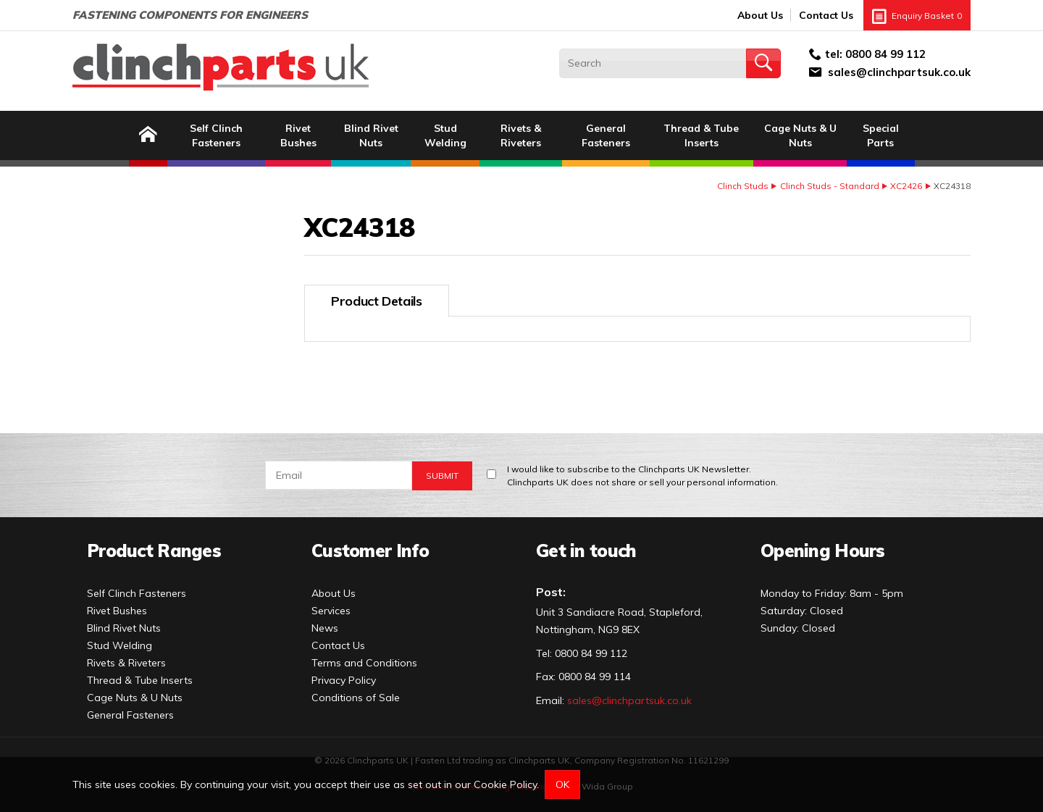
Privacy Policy (343, 680)
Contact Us (826, 15)
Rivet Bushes (298, 135)
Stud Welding (445, 135)
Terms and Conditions (364, 662)
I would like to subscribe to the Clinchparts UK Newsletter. (642, 476)
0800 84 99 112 (885, 54)
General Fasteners (606, 135)
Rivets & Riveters (520, 135)
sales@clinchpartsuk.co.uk (899, 72)
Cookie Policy (505, 784)
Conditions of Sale (355, 697)
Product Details (376, 301)
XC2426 (906, 185)
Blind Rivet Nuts (371, 135)
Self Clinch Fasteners (216, 135)
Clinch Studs (742, 185)
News (324, 628)
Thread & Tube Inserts (701, 135)
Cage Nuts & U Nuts (800, 135)
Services (331, 610)
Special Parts (881, 135)
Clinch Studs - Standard (829, 185)
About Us (760, 15)
